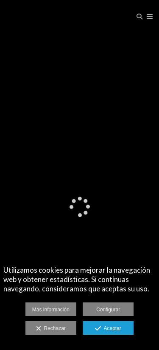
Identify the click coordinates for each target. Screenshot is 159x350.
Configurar (108, 310)
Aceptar (108, 328)
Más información (51, 310)
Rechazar (51, 328)
